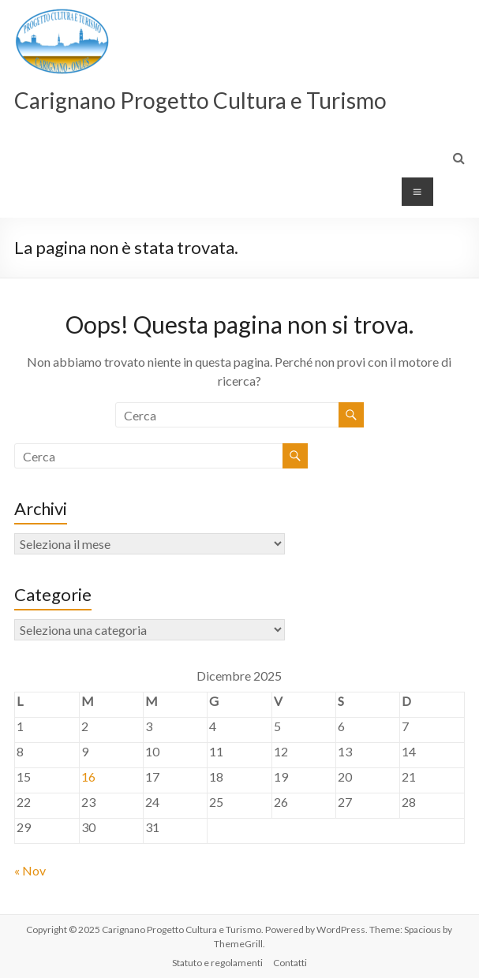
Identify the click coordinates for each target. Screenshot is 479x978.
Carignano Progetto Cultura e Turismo (200, 100)
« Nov (30, 870)
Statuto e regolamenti (217, 963)
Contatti (290, 963)
